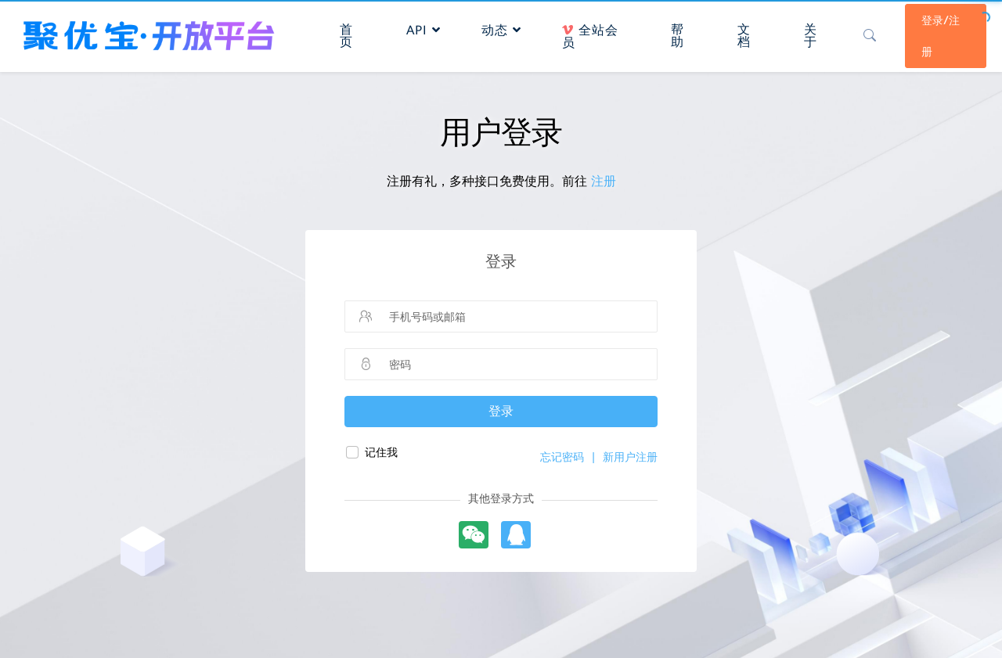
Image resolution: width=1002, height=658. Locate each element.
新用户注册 (630, 457)
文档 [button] (744, 35)
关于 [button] (810, 35)
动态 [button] (501, 30)
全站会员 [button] (590, 36)
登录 (501, 411)
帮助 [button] (677, 35)
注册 (603, 181)
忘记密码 (562, 457)
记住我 (381, 452)
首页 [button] (346, 35)
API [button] (423, 30)
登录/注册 (940, 36)
